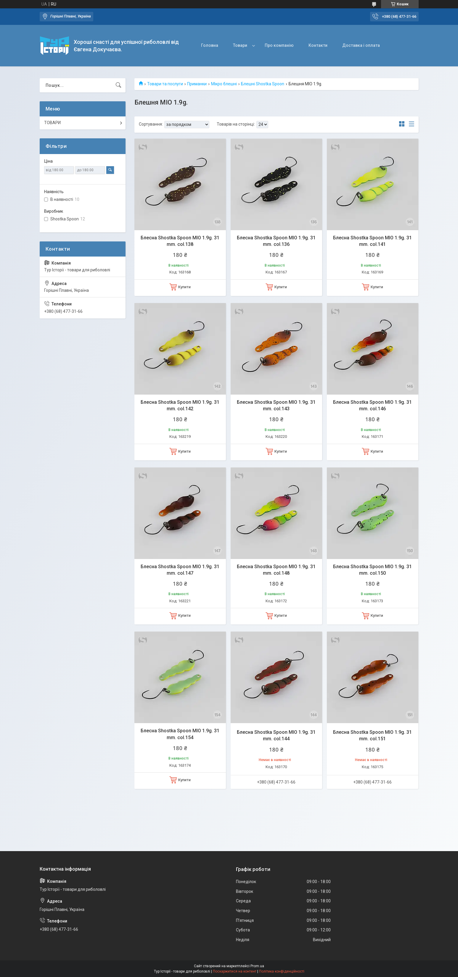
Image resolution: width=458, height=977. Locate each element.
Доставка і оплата (361, 45)
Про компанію (279, 45)
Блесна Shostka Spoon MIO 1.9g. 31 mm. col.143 (276, 405)
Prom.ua (257, 966)
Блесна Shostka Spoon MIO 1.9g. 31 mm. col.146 (372, 405)
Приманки (197, 83)
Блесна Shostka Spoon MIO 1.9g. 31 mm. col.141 (372, 241)
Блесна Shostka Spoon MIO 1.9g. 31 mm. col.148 (276, 570)
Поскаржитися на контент (234, 971)
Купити (184, 287)
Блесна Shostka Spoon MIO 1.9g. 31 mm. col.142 (180, 405)
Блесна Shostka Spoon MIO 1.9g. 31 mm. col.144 (276, 735)
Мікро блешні (224, 83)
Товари (240, 45)
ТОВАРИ (52, 122)
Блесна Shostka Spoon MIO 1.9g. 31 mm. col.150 (372, 570)
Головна (209, 45)
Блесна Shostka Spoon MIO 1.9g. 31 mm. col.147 (180, 570)
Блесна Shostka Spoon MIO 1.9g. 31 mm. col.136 (276, 241)
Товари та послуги (165, 83)
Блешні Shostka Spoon (262, 83)
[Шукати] (118, 85)
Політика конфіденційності (281, 971)
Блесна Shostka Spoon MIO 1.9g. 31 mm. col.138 (180, 241)
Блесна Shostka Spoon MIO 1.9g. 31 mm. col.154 (180, 734)
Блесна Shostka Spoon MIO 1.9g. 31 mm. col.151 (372, 735)
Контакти (317, 45)
